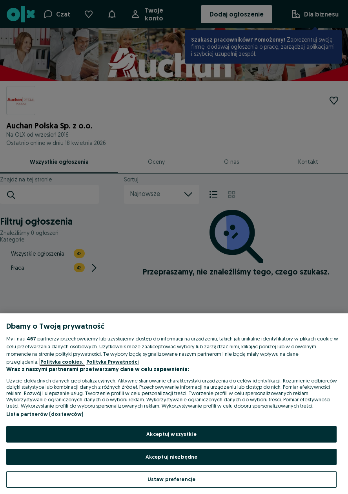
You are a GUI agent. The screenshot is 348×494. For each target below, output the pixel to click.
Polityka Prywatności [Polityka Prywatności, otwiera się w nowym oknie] (112, 362)
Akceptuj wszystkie (171, 434)
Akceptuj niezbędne (171, 457)
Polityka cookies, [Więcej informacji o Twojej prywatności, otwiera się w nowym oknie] (62, 362)
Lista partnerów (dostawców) (45, 414)
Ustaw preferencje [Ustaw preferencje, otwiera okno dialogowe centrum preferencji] (171, 479)
